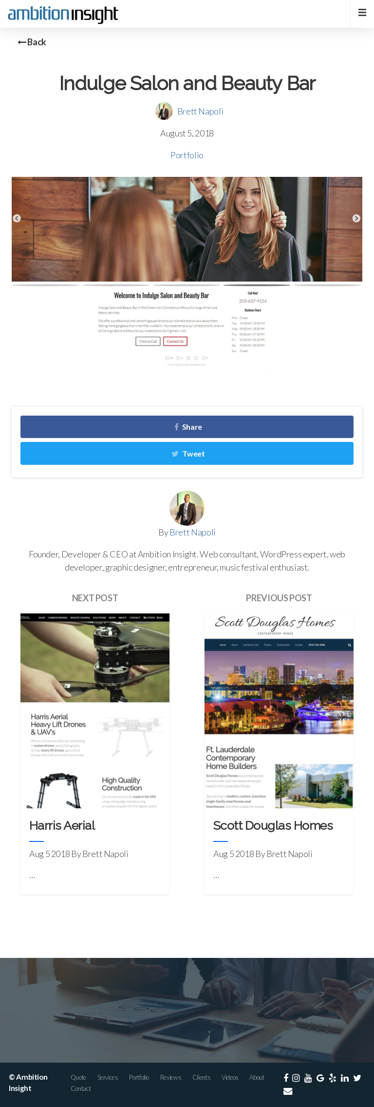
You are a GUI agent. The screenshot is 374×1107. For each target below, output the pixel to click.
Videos (230, 1077)
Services (107, 1077)
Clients (201, 1077)
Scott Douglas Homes (273, 825)
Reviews (170, 1077)
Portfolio (187, 155)
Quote (78, 1077)
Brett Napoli (200, 111)
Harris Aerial (61, 825)
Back (32, 42)
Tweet (188, 453)
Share (188, 426)
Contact (81, 1088)
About (256, 1077)
